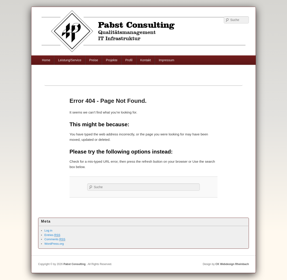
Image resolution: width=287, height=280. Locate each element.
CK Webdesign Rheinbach (232, 264)
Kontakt (145, 60)
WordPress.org (54, 243)
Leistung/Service (69, 60)
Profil (129, 60)
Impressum (166, 60)
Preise (93, 60)
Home (46, 60)
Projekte (111, 60)
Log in (48, 230)
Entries (52, 235)
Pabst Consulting (74, 264)
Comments (54, 239)
